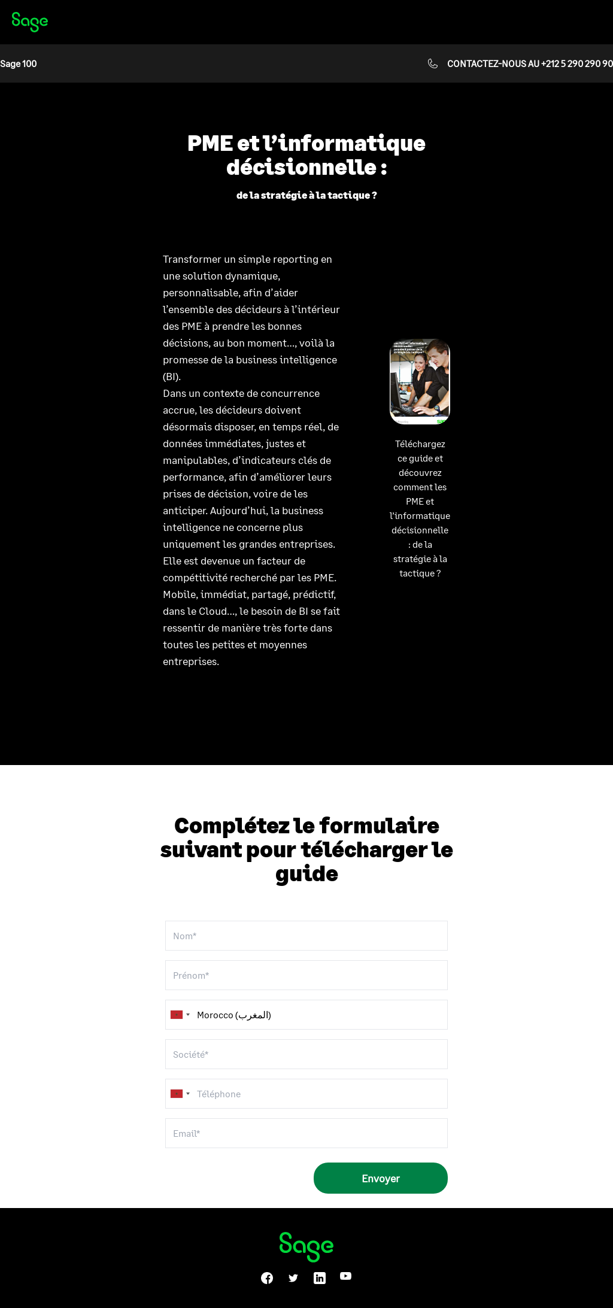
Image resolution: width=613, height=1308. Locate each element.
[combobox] (179, 1093)
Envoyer (381, 1178)
